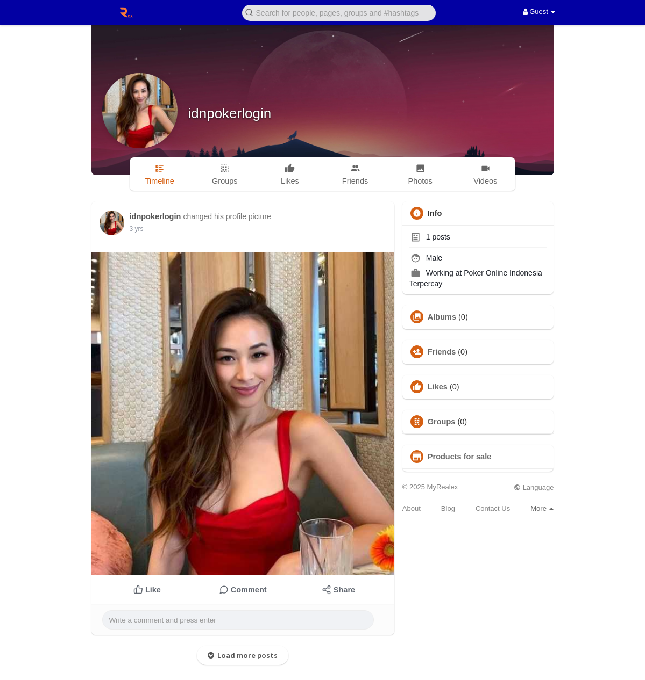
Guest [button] (539, 12)
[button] (339, 12)
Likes (438, 386)
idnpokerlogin (230, 113)
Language (534, 487)
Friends (442, 352)
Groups (442, 421)
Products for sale (459, 456)
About (411, 508)
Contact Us (493, 508)
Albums (442, 317)
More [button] (542, 508)
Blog (448, 508)
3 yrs (137, 229)
